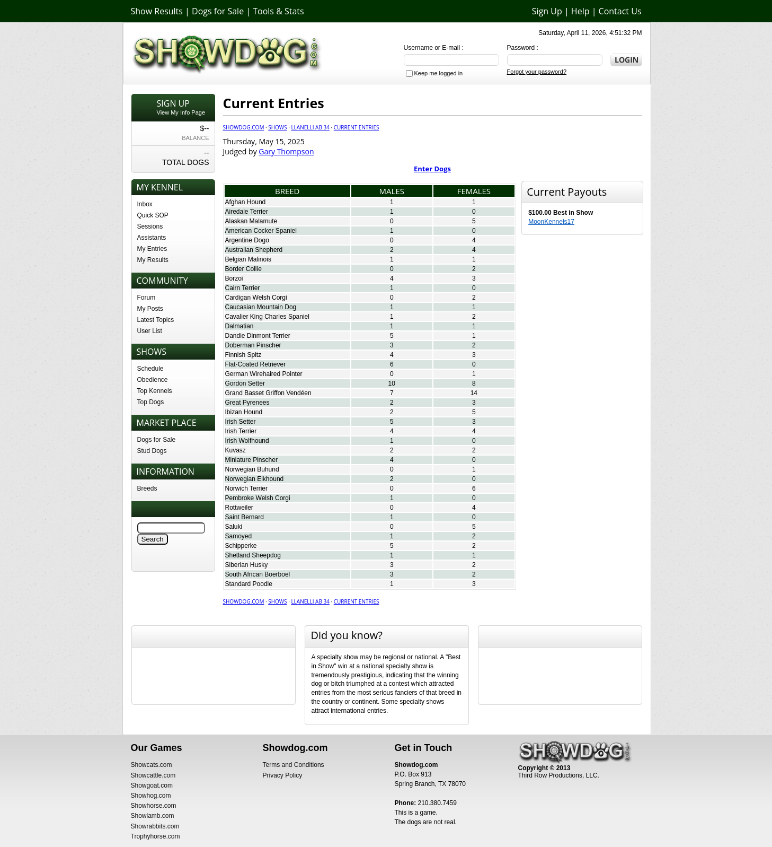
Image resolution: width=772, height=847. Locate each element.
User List (149, 331)
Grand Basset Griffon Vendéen (268, 393)
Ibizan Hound (244, 412)
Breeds (147, 488)
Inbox (145, 204)
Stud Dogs (152, 451)
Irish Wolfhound (247, 440)
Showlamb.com (152, 815)
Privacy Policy (283, 775)
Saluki (234, 526)
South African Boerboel (257, 574)
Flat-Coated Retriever (255, 364)
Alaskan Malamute (251, 221)
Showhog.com (151, 795)
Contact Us (620, 11)
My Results (152, 260)
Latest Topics (155, 320)
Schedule (150, 368)
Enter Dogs (432, 168)
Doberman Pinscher (253, 345)
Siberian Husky (246, 565)
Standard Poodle (248, 584)
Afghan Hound (245, 202)
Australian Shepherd (254, 250)
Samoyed (238, 536)
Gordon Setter (245, 383)
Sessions (150, 226)
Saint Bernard (244, 517)
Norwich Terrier (246, 488)
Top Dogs (150, 402)
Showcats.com (151, 765)
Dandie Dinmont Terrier (257, 335)
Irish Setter (240, 421)
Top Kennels (154, 391)
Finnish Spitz (243, 355)
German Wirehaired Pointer (264, 374)
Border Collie (243, 269)
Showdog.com (243, 127)
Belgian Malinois (248, 259)
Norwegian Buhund (252, 469)
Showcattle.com (153, 775)
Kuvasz (235, 450)
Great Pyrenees (247, 402)
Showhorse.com (153, 805)
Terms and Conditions (293, 765)
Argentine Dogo (247, 240)
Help (580, 11)
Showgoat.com (152, 785)
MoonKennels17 (551, 221)
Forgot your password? (537, 71)
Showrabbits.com (155, 826)
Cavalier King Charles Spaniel (267, 316)
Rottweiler (239, 507)
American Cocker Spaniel (261, 230)
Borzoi (234, 278)
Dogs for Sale (218, 11)
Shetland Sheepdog (253, 555)
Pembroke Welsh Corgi (257, 498)
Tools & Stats (278, 11)
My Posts (150, 308)
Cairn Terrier (242, 288)
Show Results (157, 11)
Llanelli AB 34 (310, 127)
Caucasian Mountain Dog (261, 307)
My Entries (152, 248)
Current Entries (356, 127)
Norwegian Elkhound (254, 479)
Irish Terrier (241, 431)
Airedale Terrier (246, 211)
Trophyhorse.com (155, 836)
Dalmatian (239, 326)
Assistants (151, 237)
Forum (146, 297)
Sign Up (547, 11)
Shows (277, 127)
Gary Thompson (286, 151)
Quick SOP (152, 215)
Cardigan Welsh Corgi (256, 297)
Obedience (152, 379)
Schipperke (241, 545)
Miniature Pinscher (251, 460)
